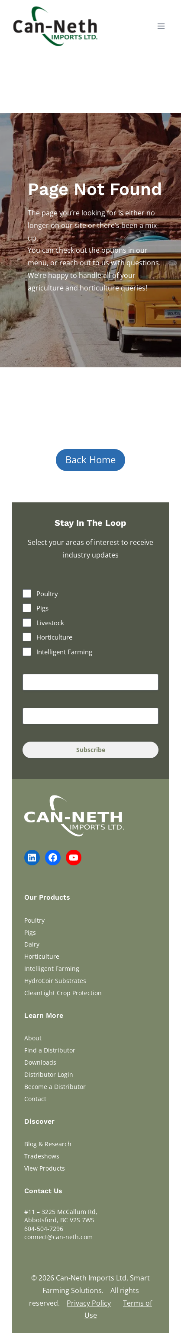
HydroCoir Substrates (55, 981)
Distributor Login (48, 1074)
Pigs (42, 608)
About (33, 1038)
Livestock (50, 622)
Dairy (31, 944)
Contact (35, 1099)
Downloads (40, 1062)
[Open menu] (161, 26)
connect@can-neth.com (58, 1237)
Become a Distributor (55, 1086)
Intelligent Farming (64, 651)
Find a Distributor (49, 1050)
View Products (44, 1168)
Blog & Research (47, 1144)
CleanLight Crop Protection (63, 993)
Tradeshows (41, 1156)
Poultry (47, 593)
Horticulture (54, 637)
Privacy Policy (89, 1303)
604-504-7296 (43, 1228)
